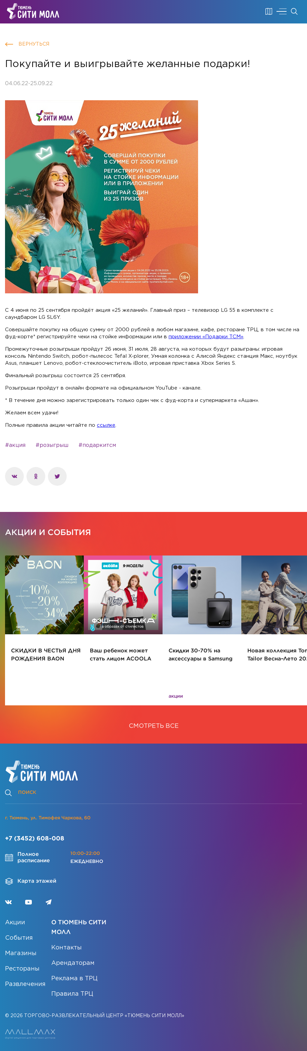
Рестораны (22, 969)
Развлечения (25, 984)
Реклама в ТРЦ (74, 978)
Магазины (21, 953)
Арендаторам (73, 963)
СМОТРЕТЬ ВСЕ (154, 726)
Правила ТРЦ (72, 994)
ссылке (106, 425)
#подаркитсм (97, 445)
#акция (15, 445)
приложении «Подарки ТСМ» (206, 337)
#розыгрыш (52, 445)
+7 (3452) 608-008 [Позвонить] (34, 838)
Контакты (66, 947)
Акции (15, 922)
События (19, 938)
